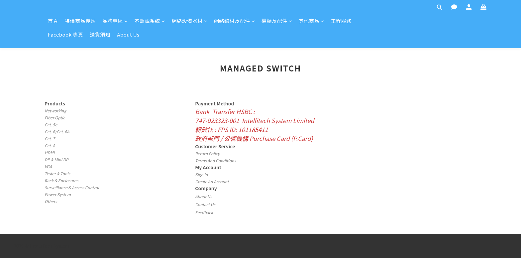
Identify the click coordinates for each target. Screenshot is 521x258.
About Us (128, 34)
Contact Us (205, 204)
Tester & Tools (57, 173)
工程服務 (341, 20)
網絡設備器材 (190, 20)
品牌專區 (115, 20)
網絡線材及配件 (234, 20)
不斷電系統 (150, 20)
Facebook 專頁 (65, 34)
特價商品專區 (80, 20)
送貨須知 (100, 34)
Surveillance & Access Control (72, 187)
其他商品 (311, 20)
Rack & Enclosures (61, 180)
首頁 (53, 20)
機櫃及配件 (276, 20)
